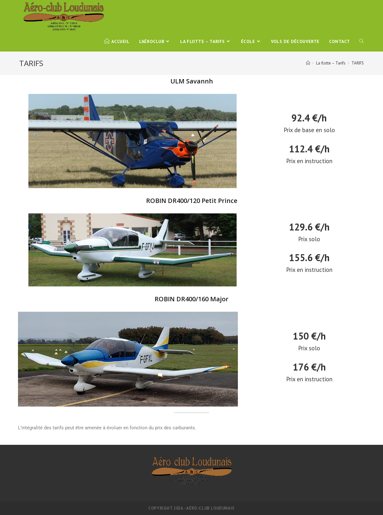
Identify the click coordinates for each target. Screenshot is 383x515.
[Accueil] (308, 63)
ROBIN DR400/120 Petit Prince (191, 200)
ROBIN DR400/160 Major (191, 299)
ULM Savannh (191, 81)
